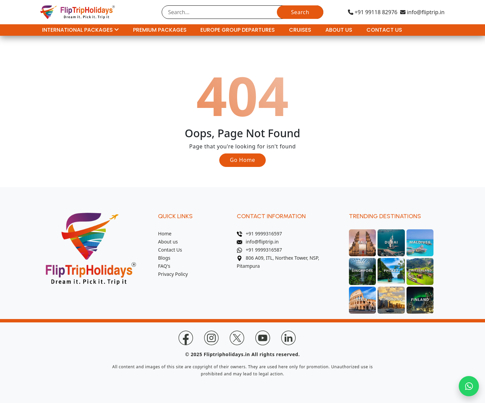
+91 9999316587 (259, 250)
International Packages (80, 30)
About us (168, 241)
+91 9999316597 (259, 233)
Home (164, 233)
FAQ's (164, 266)
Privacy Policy (173, 274)
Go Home (242, 160)
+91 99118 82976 (372, 12)
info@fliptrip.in (422, 12)
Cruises (300, 30)
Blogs (164, 258)
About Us (338, 30)
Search (300, 12)
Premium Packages (160, 30)
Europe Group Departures (237, 30)
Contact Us (384, 30)
